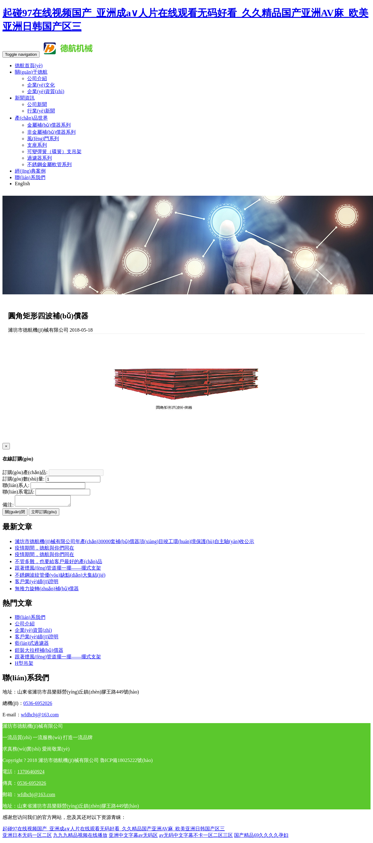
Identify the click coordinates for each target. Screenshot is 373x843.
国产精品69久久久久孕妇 (261, 837)
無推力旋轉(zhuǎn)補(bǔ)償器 (47, 590)
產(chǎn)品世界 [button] (31, 118)
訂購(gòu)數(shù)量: (23, 478)
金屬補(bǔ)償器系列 (49, 125)
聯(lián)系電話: (18, 491)
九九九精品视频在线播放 (80, 837)
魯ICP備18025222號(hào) (126, 762)
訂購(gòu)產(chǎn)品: (25, 472)
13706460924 (30, 773)
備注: (8, 506)
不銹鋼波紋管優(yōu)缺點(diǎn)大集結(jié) (60, 576)
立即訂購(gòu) (44, 513)
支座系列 (37, 145)
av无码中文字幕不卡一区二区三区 (196, 837)
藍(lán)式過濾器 (32, 645)
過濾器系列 (39, 158)
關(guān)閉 (15, 513)
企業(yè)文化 (41, 85)
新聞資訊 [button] (25, 97)
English (22, 183)
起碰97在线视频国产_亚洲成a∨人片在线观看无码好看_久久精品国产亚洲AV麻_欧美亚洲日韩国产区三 (113, 830)
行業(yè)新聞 (41, 110)
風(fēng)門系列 (43, 138)
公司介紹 (37, 78)
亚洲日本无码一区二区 (27, 837)
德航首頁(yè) (29, 65)
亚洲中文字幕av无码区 (133, 837)
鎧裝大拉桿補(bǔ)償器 (39, 652)
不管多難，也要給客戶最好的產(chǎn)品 (58, 563)
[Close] (6, 446)
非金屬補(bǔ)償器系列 (51, 132)
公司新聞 (37, 104)
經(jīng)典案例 (30, 171)
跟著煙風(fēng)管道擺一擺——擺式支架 (58, 569)
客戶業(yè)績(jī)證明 (36, 583)
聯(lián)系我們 (30, 177)
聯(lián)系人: (15, 485)
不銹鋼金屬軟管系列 (49, 164)
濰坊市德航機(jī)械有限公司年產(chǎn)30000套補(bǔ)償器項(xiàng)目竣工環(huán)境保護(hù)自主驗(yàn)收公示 (134, 543)
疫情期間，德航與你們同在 (44, 556)
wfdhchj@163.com (40, 716)
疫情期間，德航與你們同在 (44, 549)
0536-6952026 (37, 705)
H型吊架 (24, 665)
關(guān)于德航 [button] (31, 72)
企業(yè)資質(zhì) (45, 91)
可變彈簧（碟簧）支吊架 (54, 151)
